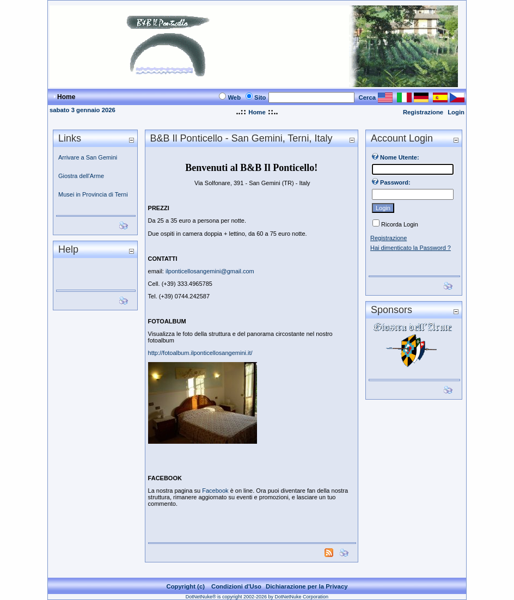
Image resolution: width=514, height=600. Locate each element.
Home (256, 112)
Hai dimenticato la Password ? (410, 247)
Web (234, 97)
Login (456, 112)
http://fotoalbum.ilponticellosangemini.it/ (200, 353)
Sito (260, 97)
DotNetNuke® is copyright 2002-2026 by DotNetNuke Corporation (257, 596)
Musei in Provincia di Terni (93, 194)
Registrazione (423, 112)
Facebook (215, 490)
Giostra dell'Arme (81, 176)
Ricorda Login (399, 224)
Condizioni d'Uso (236, 586)
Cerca (367, 97)
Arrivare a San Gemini (87, 157)
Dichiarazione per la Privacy (307, 586)
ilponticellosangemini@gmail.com (210, 271)
